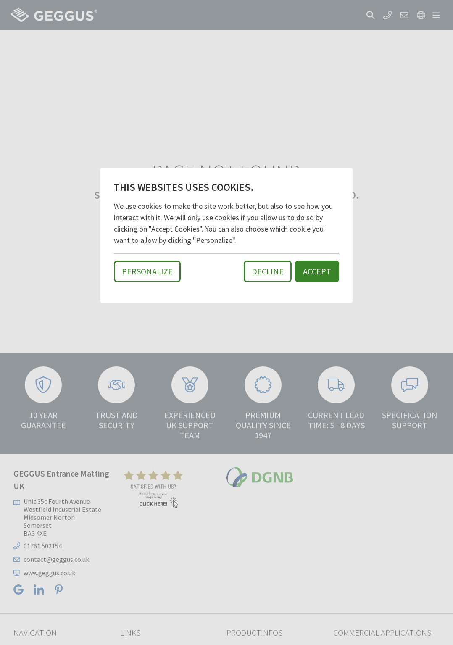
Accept (317, 271)
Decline (268, 271)
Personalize (147, 271)
